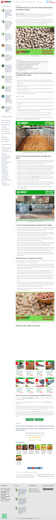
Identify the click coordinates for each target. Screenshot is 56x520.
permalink (35, 472)
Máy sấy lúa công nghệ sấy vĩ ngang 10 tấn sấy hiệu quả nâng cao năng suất (49, 372)
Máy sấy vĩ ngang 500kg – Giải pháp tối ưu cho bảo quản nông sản (20, 372)
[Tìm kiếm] (13, 2)
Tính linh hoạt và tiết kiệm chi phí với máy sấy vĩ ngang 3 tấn (49, 389)
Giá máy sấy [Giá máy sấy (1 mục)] (4, 154)
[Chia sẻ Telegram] (42, 468)
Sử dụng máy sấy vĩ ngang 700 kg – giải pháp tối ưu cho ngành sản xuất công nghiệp (39, 389)
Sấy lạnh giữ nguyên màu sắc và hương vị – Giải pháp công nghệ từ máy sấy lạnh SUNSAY (8, 57)
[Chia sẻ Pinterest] (33, 468)
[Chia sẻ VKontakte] (35, 468)
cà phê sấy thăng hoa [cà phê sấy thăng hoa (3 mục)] (5, 149)
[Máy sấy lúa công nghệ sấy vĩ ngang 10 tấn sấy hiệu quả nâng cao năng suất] (50, 365)
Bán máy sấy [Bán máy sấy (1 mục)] (4, 147)
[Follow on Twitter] (48, 489)
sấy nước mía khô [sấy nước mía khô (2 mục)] (5, 167)
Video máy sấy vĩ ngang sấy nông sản (24, 67)
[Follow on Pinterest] (52, 489)
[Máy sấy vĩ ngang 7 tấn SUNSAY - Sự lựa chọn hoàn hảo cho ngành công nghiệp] (30, 382)
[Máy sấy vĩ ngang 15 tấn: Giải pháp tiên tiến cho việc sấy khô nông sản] (40, 365)
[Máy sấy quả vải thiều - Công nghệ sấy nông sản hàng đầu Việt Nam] (30, 365)
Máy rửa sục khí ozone (6, 122)
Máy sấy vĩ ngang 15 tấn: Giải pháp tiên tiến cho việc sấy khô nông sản (39, 372)
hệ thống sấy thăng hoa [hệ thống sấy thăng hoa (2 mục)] (5, 158)
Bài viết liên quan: (22, 69)
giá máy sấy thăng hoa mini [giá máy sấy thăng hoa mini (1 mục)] (6, 156)
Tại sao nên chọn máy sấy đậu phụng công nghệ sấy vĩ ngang (28, 63)
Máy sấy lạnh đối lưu (6, 129)
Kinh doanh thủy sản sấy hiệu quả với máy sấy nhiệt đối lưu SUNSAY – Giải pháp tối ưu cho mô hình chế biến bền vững (8, 68)
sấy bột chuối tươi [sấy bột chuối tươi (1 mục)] (5, 163)
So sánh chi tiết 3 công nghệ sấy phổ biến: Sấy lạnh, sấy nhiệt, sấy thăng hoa (8, 88)
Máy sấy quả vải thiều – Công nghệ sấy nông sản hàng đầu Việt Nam (30, 372)
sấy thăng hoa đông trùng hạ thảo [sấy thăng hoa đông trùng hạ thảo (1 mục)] (6, 181)
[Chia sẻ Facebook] (29, 468)
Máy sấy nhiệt (4, 137)
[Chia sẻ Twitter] (31, 468)
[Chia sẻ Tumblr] (39, 468)
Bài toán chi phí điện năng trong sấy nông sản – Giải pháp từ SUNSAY (8, 109)
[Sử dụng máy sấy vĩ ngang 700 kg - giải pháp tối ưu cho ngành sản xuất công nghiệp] (40, 382)
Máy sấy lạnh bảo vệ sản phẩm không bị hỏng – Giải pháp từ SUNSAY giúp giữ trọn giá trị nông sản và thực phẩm (8, 99)
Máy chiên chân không (6, 120)
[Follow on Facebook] (44, 489)
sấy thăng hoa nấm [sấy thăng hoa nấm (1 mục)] (5, 174)
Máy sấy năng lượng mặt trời (7, 134)
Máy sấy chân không (6, 124)
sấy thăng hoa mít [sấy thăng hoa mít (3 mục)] (5, 172)
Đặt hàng (52, 2)
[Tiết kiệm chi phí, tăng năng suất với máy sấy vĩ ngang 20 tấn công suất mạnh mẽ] (20, 382)
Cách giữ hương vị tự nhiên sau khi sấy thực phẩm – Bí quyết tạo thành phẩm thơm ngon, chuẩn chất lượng (8, 13)
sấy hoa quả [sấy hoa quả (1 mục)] (4, 165)
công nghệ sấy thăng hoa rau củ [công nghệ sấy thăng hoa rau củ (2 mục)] (6, 152)
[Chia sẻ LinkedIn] (37, 468)
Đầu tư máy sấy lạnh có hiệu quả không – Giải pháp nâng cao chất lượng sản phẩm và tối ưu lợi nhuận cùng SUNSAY (8, 25)
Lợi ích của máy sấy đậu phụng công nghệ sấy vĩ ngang (27, 64)
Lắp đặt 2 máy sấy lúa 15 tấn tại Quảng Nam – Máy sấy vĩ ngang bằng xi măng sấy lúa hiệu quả (35, 426)
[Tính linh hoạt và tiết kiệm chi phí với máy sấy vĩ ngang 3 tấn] (50, 382)
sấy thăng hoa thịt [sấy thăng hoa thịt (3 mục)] (5, 178)
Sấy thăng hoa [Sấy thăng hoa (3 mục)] (4, 169)
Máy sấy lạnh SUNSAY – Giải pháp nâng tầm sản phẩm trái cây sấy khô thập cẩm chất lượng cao (8, 47)
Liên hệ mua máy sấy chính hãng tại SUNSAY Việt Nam (27, 68)
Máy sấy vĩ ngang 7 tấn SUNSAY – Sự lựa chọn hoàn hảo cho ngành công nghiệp (30, 389)
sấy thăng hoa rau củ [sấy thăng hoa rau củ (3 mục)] (5, 176)
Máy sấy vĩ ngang (5, 141)
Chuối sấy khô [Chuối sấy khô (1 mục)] (9, 147)
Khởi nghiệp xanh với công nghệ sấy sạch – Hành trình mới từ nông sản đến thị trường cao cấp (8, 79)
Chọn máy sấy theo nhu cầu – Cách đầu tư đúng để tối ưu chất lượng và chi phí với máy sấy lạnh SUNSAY (8, 37)
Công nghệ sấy (26, 472)
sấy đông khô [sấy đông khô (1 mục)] (4, 183)
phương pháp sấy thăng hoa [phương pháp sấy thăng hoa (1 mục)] (6, 161)
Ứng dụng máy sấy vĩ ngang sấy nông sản (25, 65)
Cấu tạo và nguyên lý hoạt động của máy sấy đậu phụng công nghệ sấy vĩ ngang (32, 61)
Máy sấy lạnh (4, 126)
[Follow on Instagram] (46, 489)
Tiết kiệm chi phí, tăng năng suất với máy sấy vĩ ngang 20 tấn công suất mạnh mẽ (20, 389)
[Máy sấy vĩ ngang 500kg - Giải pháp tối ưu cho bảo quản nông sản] (20, 365)
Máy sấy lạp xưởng (5, 131)
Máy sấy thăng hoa (5, 139)
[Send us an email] (50, 489)
